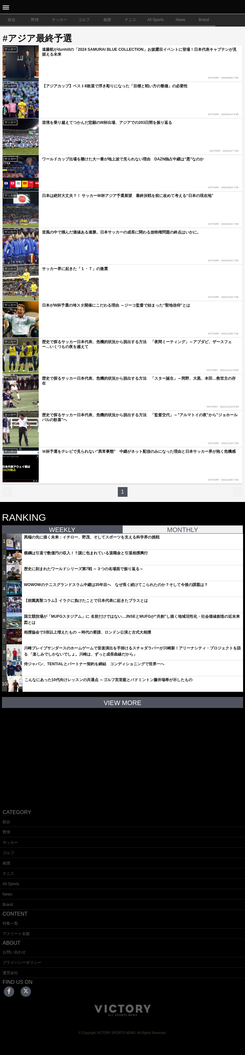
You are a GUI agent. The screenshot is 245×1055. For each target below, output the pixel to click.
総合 (11, 19)
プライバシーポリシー (22, 962)
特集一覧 (10, 923)
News (180, 19)
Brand (204, 19)
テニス (130, 19)
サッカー (59, 19)
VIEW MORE (122, 702)
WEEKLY (62, 529)
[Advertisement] (122, 753)
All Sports (155, 19)
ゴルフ (84, 19)
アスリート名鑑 (16, 933)
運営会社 (10, 973)
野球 (35, 19)
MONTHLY (182, 529)
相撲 (107, 19)
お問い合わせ (14, 952)
